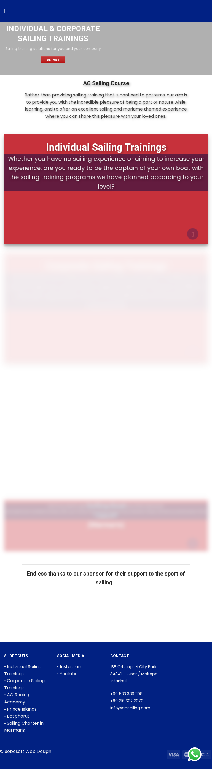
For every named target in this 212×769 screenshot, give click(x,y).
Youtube (69, 674)
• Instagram (69, 666)
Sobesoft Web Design (28, 751)
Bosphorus (18, 716)
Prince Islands (22, 709)
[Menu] (7, 11)
